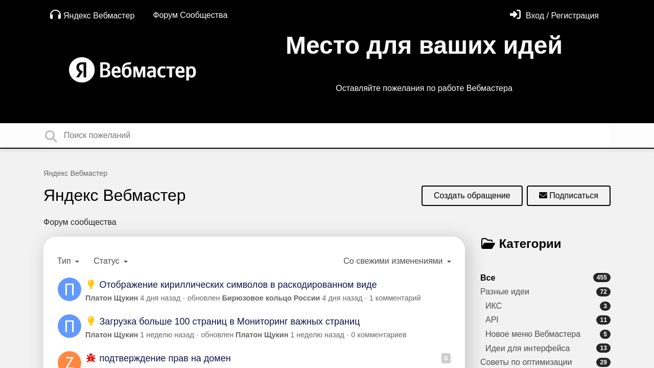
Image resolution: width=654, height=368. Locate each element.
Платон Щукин (111, 298)
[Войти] (554, 15)
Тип (65, 261)
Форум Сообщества (190, 15)
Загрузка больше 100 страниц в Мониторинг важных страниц (222, 321)
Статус (108, 261)
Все (545, 277)
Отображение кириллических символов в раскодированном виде (231, 285)
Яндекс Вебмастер (92, 14)
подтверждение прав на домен (158, 358)
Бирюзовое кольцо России (271, 298)
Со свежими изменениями (394, 261)
